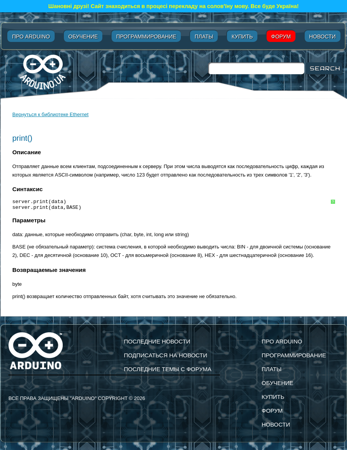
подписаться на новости (165, 355)
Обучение (83, 36)
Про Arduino (31, 36)
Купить (242, 36)
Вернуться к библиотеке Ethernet (50, 114)
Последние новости (157, 341)
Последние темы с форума (167, 369)
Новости (322, 36)
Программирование (146, 36)
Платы (204, 36)
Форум (281, 36)
